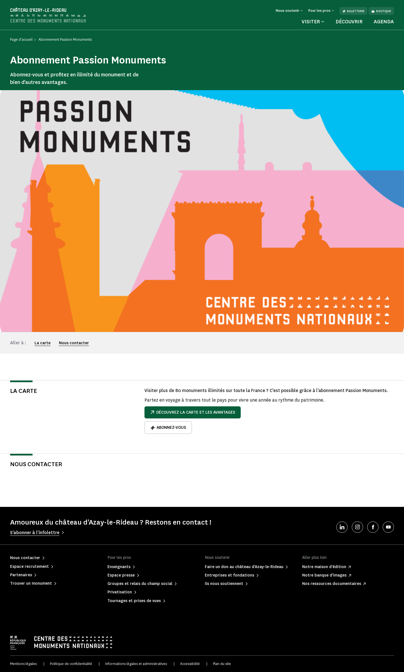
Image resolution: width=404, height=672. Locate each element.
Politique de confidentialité (71, 663)
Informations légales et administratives (136, 663)
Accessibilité (190, 663)
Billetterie (353, 11)
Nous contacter (74, 343)
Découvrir (349, 21)
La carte (42, 343)
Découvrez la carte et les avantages (192, 412)
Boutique (381, 11)
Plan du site (222, 663)
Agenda (384, 21)
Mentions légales (23, 663)
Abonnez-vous (168, 427)
